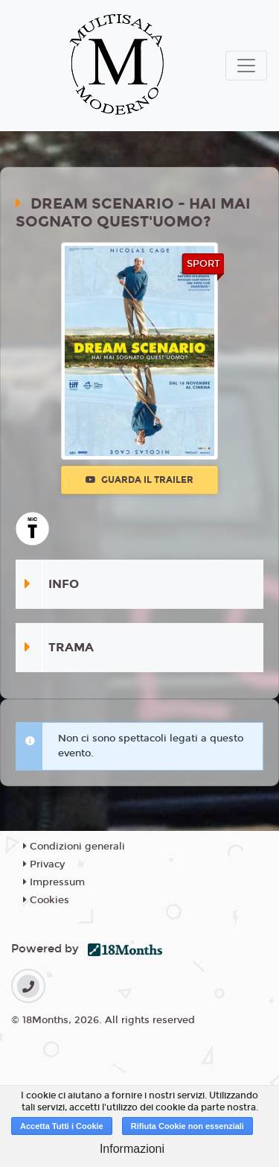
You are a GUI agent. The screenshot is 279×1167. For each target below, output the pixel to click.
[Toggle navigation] (246, 65)
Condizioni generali (74, 847)
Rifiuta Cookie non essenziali (187, 1126)
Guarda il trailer (139, 480)
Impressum (54, 882)
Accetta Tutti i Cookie (61, 1126)
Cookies (46, 900)
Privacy (44, 864)
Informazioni (132, 1148)
